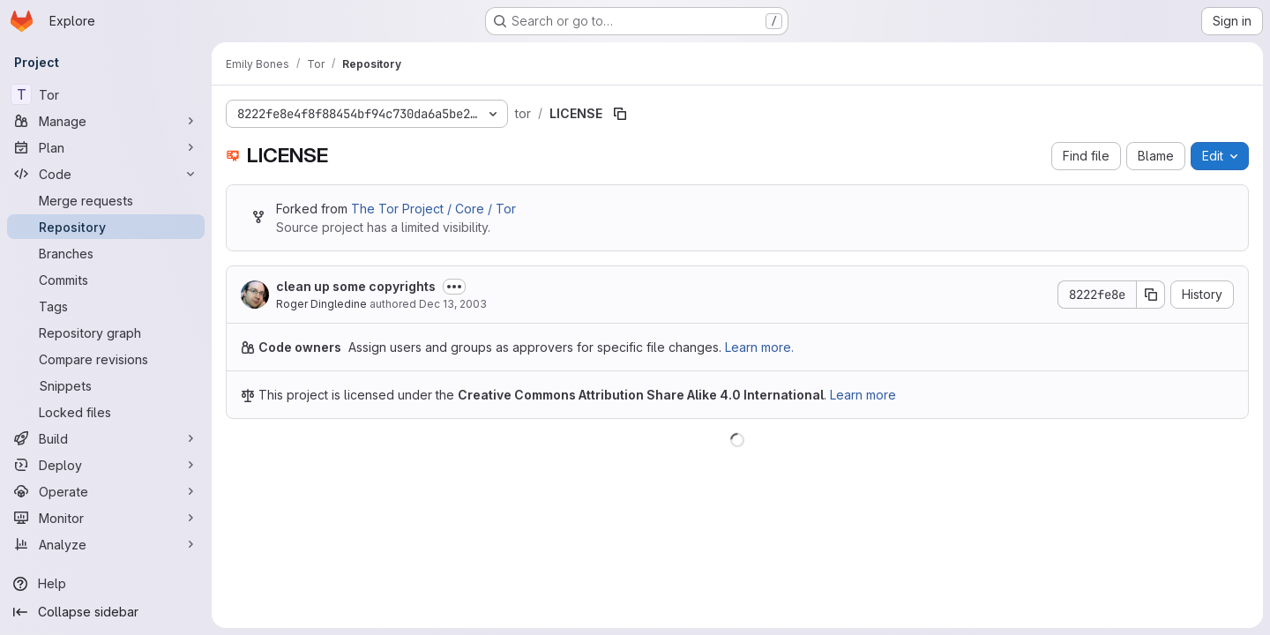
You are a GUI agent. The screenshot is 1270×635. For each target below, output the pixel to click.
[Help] (106, 584)
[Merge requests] (106, 200)
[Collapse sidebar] (106, 612)
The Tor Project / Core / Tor (433, 208)
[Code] (106, 173)
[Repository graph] (106, 332)
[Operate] (106, 491)
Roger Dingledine (321, 303)
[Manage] (106, 120)
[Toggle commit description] (454, 287)
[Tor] (106, 94)
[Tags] (106, 306)
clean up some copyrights (356, 286)
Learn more (863, 394)
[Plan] (106, 147)
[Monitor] (106, 517)
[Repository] (106, 226)
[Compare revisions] (106, 359)
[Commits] (106, 279)
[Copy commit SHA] (1151, 294)
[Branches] (106, 253)
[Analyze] (106, 544)
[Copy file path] (620, 114)
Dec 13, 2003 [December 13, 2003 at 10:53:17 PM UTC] (453, 303)
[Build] (106, 438)
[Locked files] (106, 412)
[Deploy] (106, 464)
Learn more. (759, 347)
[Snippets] (106, 385)
